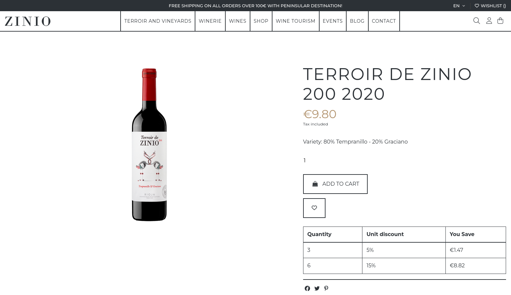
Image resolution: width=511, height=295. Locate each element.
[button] (210, 21)
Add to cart (335, 184)
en (459, 5)
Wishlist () (490, 5)
